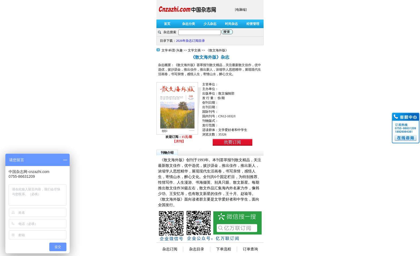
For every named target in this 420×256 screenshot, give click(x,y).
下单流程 (223, 249)
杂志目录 (196, 249)
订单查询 (250, 249)
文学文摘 (194, 50)
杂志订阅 (169, 249)
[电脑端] (241, 10)
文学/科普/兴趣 (172, 50)
